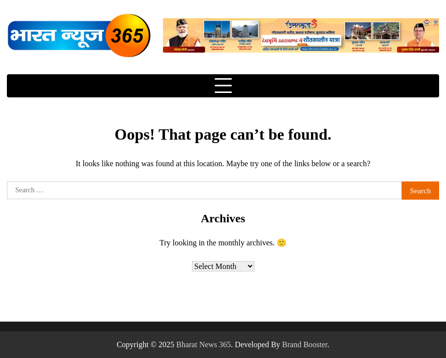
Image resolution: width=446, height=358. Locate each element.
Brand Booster (304, 344)
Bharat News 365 (203, 344)
